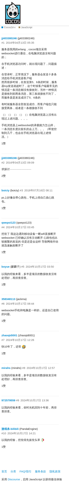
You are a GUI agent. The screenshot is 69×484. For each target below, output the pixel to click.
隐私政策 (55, 471)
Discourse (14, 479)
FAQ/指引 (25, 471)
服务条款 (40, 471)
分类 (13, 471)
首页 (4, 471)
